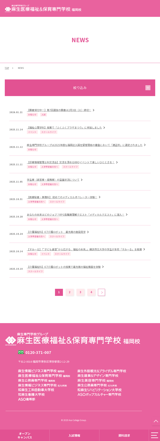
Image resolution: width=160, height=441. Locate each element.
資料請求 (124, 435)
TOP (7, 67)
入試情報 (74, 435)
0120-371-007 (38, 352)
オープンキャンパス (25, 435)
